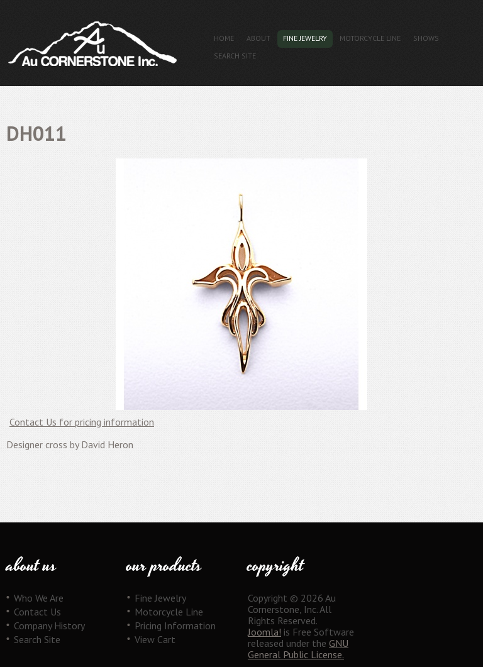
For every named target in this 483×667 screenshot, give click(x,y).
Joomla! (264, 632)
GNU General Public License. (298, 649)
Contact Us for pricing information (81, 422)
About (258, 38)
